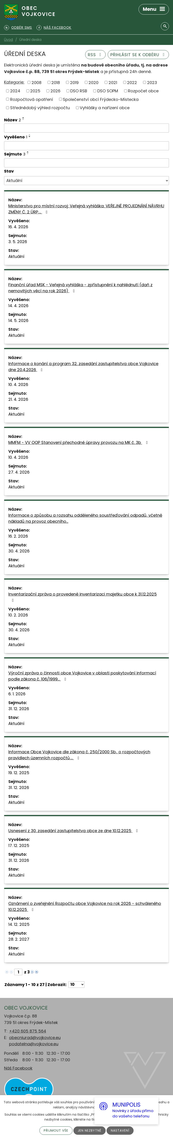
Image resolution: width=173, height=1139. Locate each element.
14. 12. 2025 (19, 924)
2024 (15, 91)
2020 (93, 82)
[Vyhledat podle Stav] (86, 180)
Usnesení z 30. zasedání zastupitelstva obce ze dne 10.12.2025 (74, 830)
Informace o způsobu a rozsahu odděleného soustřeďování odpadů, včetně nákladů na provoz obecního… (85, 518)
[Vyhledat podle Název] (86, 128)
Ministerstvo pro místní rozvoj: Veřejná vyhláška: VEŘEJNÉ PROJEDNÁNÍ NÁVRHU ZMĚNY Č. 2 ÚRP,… (86, 209)
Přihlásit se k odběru (138, 55)
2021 (113, 82)
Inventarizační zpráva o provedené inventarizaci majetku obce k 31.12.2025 (82, 596)
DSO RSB (78, 91)
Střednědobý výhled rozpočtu (40, 108)
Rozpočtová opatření (31, 99)
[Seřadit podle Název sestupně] (23, 119)
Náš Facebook (18, 1068)
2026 (55, 91)
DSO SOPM (107, 91)
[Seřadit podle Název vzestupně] (23, 118)
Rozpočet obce (143, 91)
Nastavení (120, 1130)
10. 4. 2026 (18, 384)
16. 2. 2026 (18, 536)
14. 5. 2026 (18, 320)
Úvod (8, 39)
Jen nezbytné (89, 1130)
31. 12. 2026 (18, 708)
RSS (95, 55)
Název (12, 120)
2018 (55, 82)
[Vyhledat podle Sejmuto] (86, 162)
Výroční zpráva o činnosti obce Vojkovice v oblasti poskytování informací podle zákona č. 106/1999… (82, 676)
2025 (35, 91)
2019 (74, 82)
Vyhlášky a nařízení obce (105, 108)
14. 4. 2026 (18, 305)
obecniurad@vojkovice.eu (35, 1037)
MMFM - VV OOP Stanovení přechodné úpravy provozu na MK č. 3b (78, 442)
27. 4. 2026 (19, 472)
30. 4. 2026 (19, 551)
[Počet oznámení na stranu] (76, 984)
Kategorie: (14, 82)
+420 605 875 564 (27, 1031)
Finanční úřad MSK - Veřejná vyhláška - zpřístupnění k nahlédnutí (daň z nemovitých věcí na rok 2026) (80, 288)
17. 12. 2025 (18, 845)
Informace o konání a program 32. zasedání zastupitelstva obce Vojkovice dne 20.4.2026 (83, 366)
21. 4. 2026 (18, 399)
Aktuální (16, 256)
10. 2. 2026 (18, 615)
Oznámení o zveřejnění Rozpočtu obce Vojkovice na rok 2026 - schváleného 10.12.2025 (84, 906)
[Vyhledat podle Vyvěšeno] (86, 145)
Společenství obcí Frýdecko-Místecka (101, 99)
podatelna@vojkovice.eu (33, 1044)
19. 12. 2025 (18, 773)
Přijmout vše (56, 1130)
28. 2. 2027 (18, 939)
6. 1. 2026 (16, 694)
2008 (36, 82)
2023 (152, 82)
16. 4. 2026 (18, 227)
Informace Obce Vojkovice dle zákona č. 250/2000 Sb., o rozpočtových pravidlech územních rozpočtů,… (79, 755)
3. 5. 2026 (17, 241)
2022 (132, 82)
